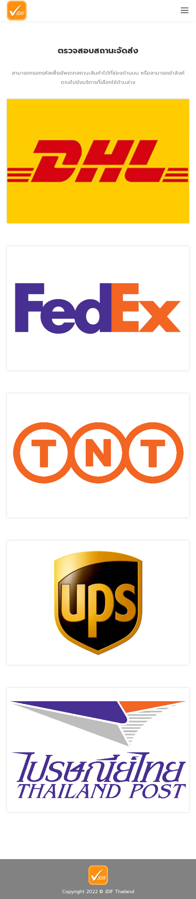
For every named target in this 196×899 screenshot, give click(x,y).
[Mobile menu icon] (184, 10)
